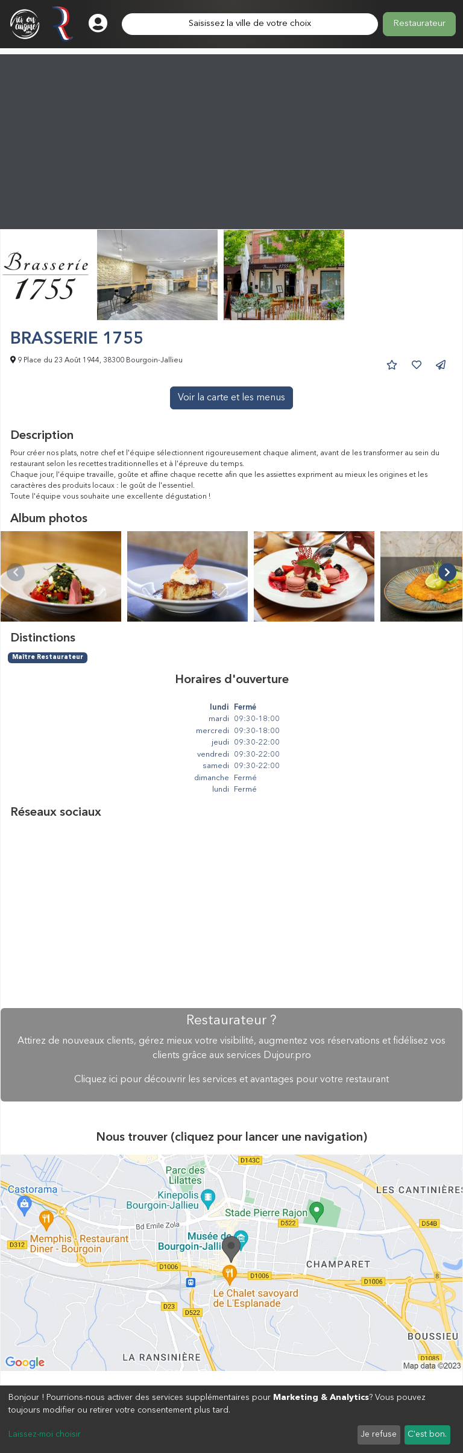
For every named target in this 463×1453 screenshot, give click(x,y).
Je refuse (379, 1434)
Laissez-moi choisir (44, 1434)
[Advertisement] (231, 138)
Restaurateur (419, 23)
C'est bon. (427, 1434)
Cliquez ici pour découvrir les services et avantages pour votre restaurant (231, 1080)
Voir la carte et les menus (231, 398)
